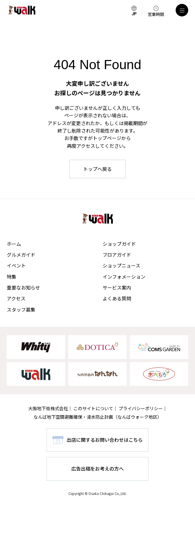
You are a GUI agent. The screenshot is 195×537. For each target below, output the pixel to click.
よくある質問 (117, 298)
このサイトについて (93, 408)
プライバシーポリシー (141, 408)
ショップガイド (119, 243)
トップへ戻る (97, 168)
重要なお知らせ (23, 287)
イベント (16, 265)
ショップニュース (121, 265)
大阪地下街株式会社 (48, 408)
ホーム (14, 243)
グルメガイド (21, 254)
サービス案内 (117, 287)
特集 (11, 276)
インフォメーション (124, 276)
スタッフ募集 (21, 309)
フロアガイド (117, 254)
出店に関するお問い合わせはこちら (105, 439)
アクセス (16, 298)
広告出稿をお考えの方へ (97, 468)
